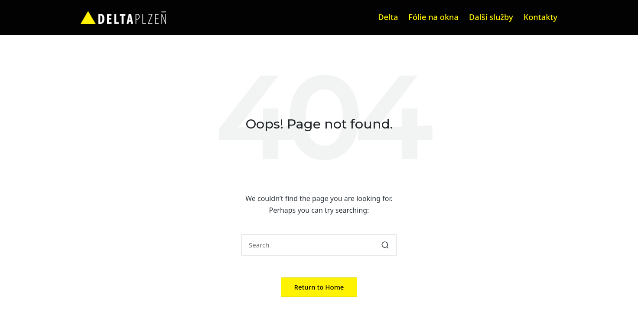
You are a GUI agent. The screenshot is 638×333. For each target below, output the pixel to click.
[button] (385, 245)
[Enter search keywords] (319, 245)
